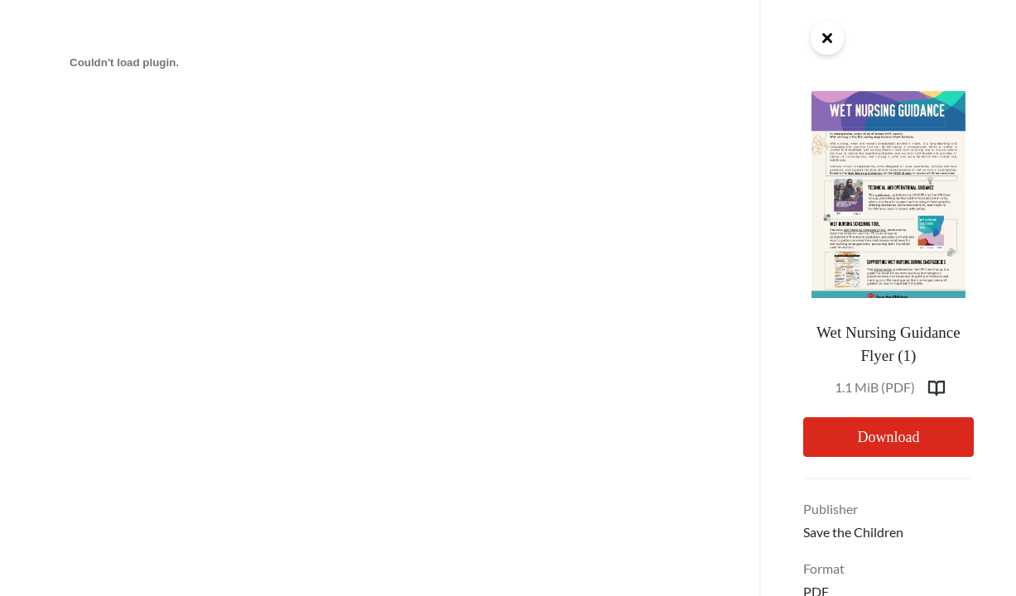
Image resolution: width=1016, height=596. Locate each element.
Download (888, 437)
